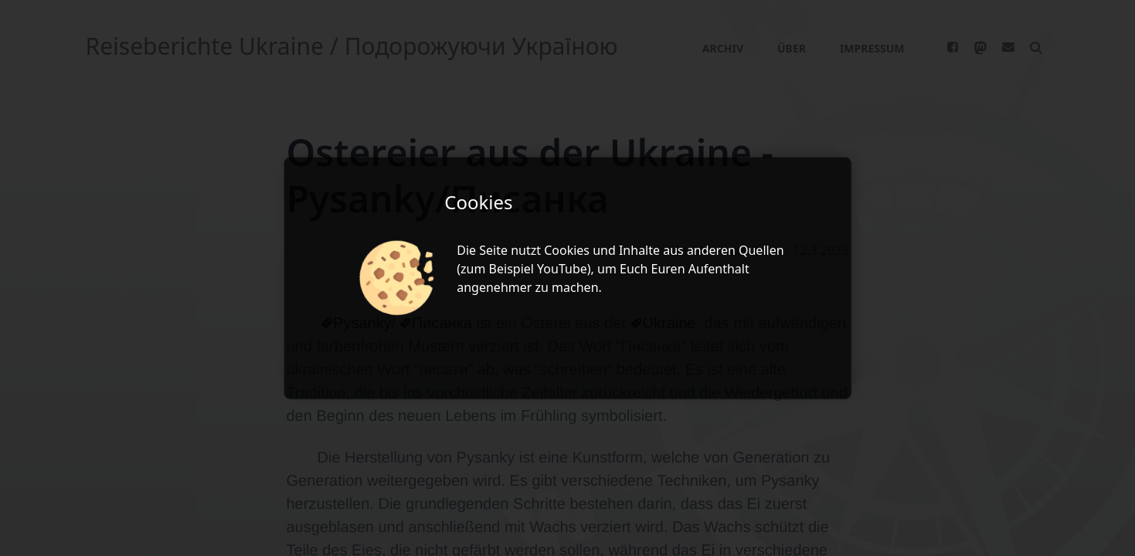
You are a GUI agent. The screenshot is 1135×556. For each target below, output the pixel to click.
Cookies (567, 250)
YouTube (562, 268)
